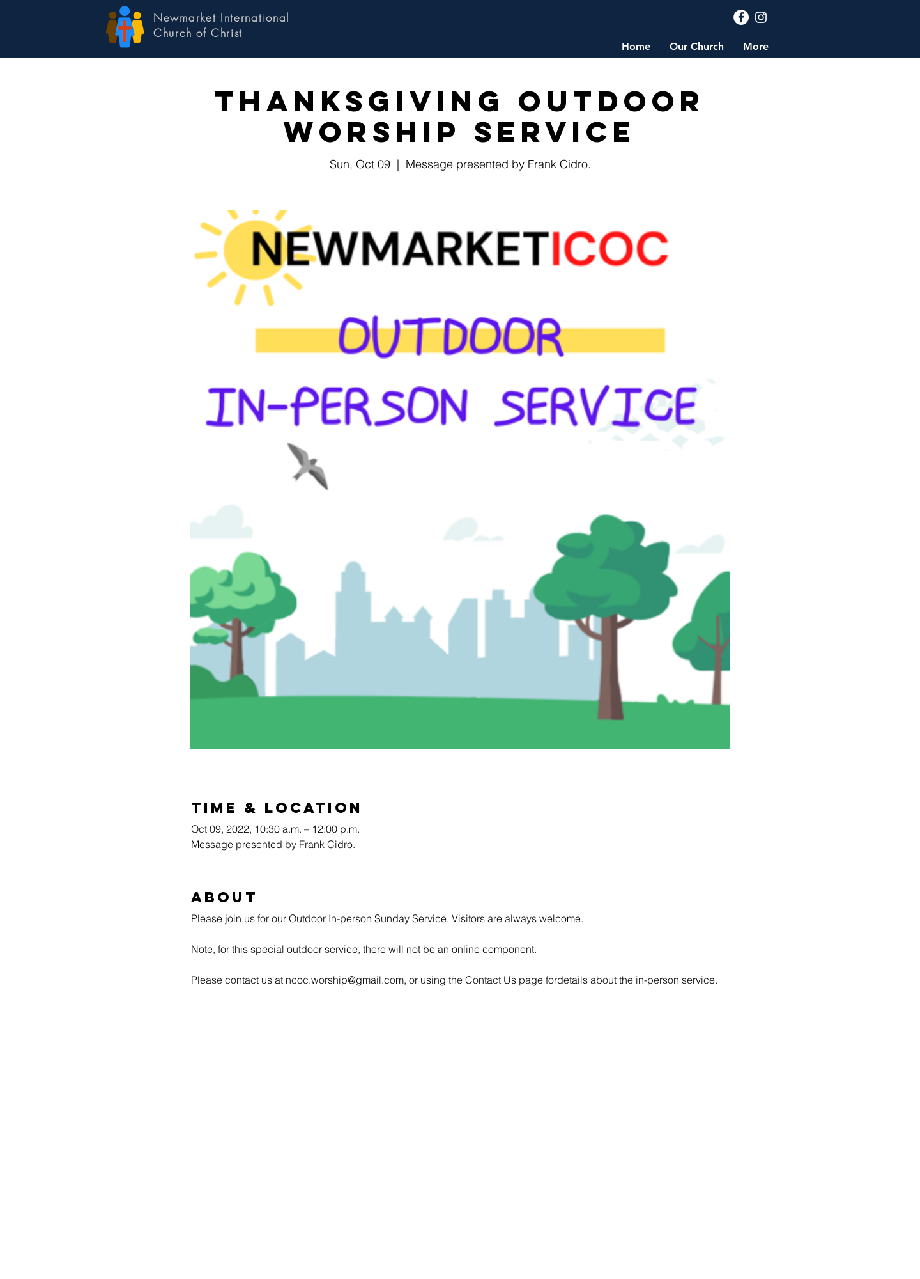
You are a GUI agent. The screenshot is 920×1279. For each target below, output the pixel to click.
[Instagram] (761, 17)
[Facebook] (741, 17)
